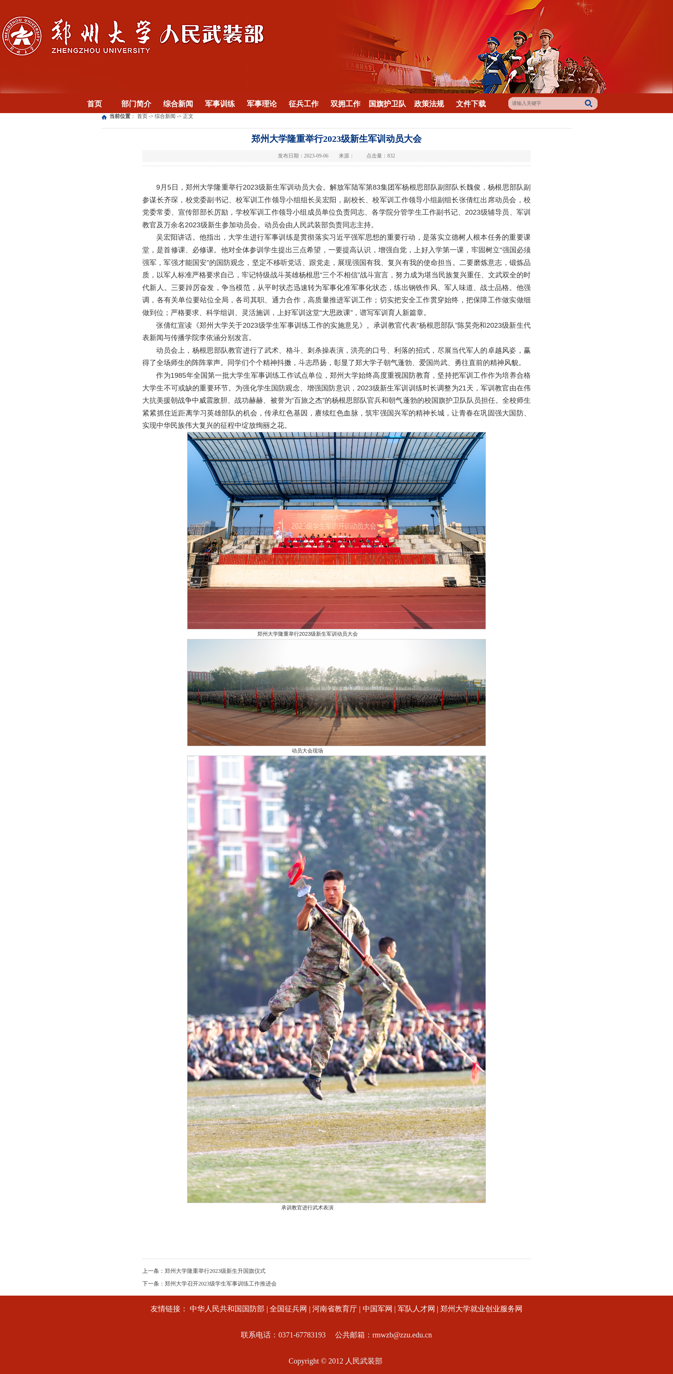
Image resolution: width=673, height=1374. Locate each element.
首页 (94, 104)
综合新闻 (178, 104)
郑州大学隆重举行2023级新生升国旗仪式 (215, 1271)
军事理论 (262, 104)
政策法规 (429, 104)
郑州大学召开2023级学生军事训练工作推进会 (221, 1284)
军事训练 (220, 104)
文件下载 (471, 104)
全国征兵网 (288, 1309)
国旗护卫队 (387, 104)
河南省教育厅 (334, 1309)
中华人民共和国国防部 (227, 1309)
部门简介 (136, 104)
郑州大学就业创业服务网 (481, 1309)
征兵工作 (304, 104)
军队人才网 (416, 1309)
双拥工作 (345, 104)
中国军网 (378, 1309)
